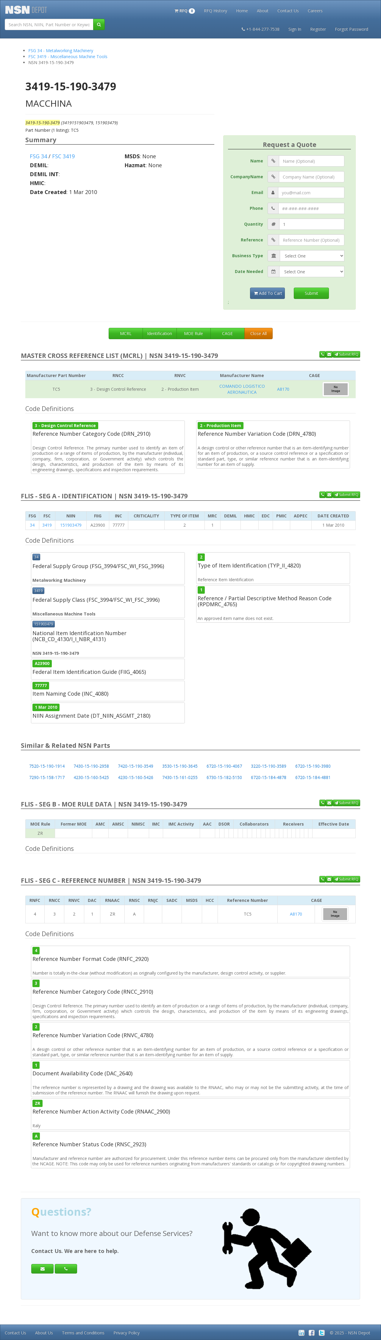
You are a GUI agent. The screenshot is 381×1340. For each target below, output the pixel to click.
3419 (47, 525)
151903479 (71, 525)
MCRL (126, 333)
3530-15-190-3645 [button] (180, 766)
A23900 (42, 663)
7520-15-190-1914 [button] (47, 766)
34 (32, 525)
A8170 (283, 389)
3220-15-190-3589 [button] (268, 766)
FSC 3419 (63, 156)
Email (257, 192)
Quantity (253, 224)
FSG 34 (38, 156)
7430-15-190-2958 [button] (91, 766)
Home (242, 10)
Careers (315, 10)
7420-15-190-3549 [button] (135, 766)
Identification (159, 333)
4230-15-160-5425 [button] (91, 777)
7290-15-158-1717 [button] (47, 777)
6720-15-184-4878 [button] (268, 777)
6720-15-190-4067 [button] (224, 766)
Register (318, 29)
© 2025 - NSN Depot (350, 1333)
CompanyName (246, 176)
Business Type (247, 255)
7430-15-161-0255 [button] (180, 777)
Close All (258, 333)
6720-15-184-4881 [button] (313, 777)
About (262, 10)
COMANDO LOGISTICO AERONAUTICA (242, 389)
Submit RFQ (346, 354)
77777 (41, 685)
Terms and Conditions (83, 1333)
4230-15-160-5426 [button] (135, 777)
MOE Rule (193, 333)
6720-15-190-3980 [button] (313, 766)
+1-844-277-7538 (260, 29)
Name (256, 161)
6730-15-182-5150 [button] (224, 777)
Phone (256, 208)
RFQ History (215, 10)
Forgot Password (351, 29)
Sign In (294, 29)
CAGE (227, 333)
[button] (184, 10)
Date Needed (249, 271)
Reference (252, 240)
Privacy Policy (126, 1333)
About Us (44, 1333)
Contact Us (288, 10)
